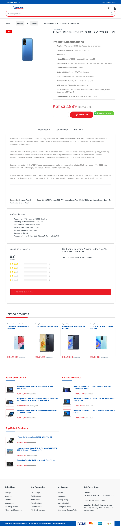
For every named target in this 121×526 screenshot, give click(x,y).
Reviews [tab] (78, 130)
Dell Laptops (36, 496)
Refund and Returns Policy (68, 510)
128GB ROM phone (49, 200)
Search (112, 13)
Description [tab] (44, 130)
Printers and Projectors (13, 510)
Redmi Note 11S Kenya (83, 200)
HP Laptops (35, 493)
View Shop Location (13, 2)
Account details (63, 503)
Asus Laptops (36, 503)
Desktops (8, 496)
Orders (60, 493)
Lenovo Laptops (37, 507)
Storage (8, 493)
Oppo (36, 324)
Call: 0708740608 (108, 2)
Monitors (8, 500)
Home (8, 23)
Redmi (34, 23)
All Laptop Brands (11, 507)
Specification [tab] (62, 130)
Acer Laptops (36, 500)
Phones (20, 23)
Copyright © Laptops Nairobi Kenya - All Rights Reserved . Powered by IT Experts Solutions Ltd (35, 523)
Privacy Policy (63, 500)
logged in (75, 257)
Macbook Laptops (38, 510)
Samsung (16, 324)
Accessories (9, 503)
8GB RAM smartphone (65, 200)
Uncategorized (23, 324)
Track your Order (64, 507)
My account (62, 496)
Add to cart (83, 115)
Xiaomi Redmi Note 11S (101, 200)
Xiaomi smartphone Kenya (20, 203)
